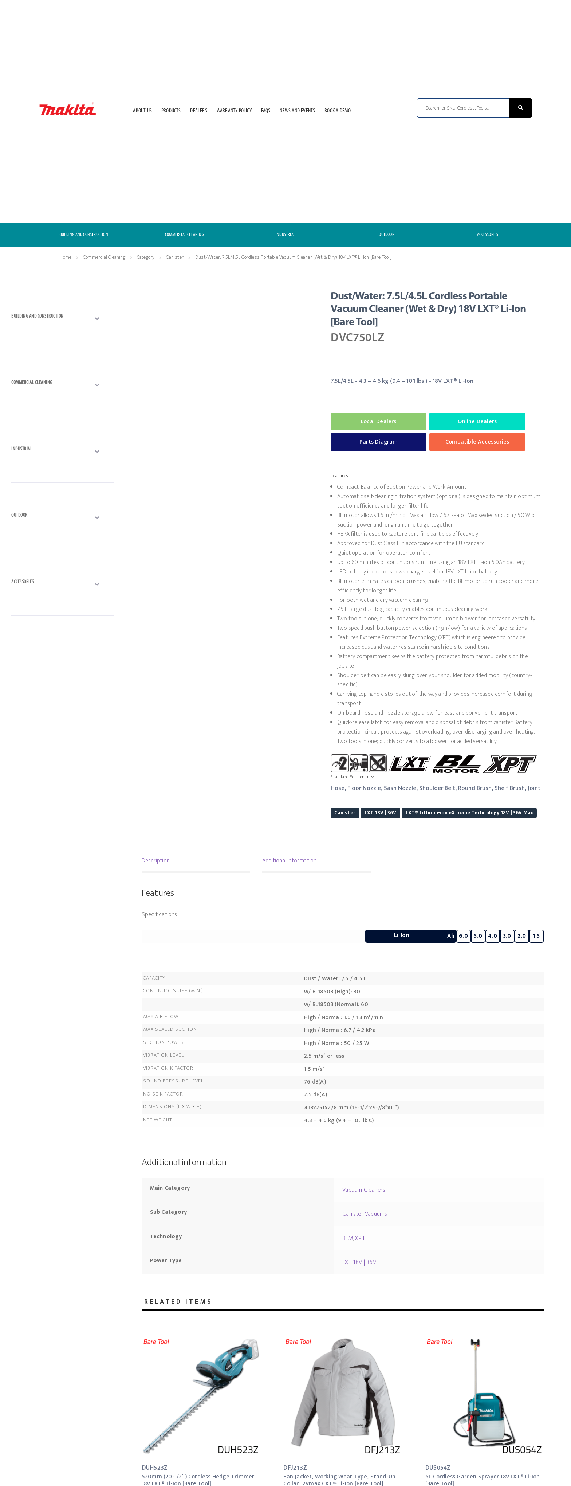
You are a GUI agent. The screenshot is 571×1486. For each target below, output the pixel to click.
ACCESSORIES (487, 235)
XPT (360, 1238)
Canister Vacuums (364, 1214)
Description (156, 861)
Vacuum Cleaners (363, 1190)
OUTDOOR (386, 235)
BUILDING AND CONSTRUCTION (83, 235)
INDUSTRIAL (285, 235)
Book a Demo (337, 111)
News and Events (297, 111)
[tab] (196, 861)
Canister (175, 257)
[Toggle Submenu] (62, 318)
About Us (142, 111)
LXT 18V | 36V (381, 812)
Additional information (289, 861)
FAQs (266, 111)
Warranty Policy (234, 111)
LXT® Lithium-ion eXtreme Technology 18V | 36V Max (469, 812)
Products (171, 111)
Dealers (198, 111)
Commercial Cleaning (104, 257)
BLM (347, 1238)
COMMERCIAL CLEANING (184, 235)
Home (65, 257)
